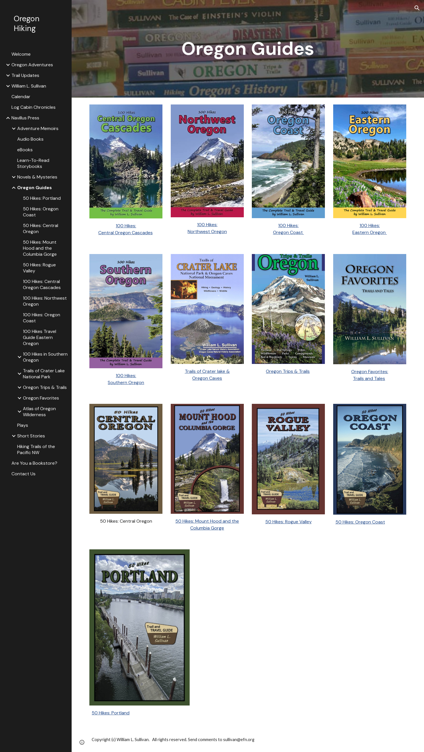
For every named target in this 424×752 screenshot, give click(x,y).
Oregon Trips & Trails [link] (45, 387)
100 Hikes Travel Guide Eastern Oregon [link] (39, 337)
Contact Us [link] (23, 474)
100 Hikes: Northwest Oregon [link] (45, 301)
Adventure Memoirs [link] (37, 128)
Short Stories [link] (31, 436)
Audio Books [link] (30, 139)
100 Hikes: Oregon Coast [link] (41, 318)
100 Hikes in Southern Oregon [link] (45, 357)
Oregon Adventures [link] (32, 65)
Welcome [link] (21, 54)
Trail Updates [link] (25, 75)
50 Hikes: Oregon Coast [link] (40, 212)
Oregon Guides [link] (34, 188)
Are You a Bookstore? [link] (34, 463)
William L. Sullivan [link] (28, 86)
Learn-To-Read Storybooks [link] (33, 163)
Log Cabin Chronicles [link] (33, 107)
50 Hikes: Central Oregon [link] (40, 228)
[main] (248, 49)
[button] (417, 8)
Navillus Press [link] (25, 118)
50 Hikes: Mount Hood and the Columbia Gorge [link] (40, 248)
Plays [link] (22, 425)
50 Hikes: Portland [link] (42, 198)
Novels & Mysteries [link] (37, 177)
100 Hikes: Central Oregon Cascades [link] (42, 284)
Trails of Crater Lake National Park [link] (44, 374)
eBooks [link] (25, 150)
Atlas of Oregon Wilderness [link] (39, 412)
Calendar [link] (20, 97)
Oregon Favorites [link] (41, 398)
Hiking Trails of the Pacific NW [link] (36, 449)
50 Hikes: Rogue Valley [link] (39, 268)
